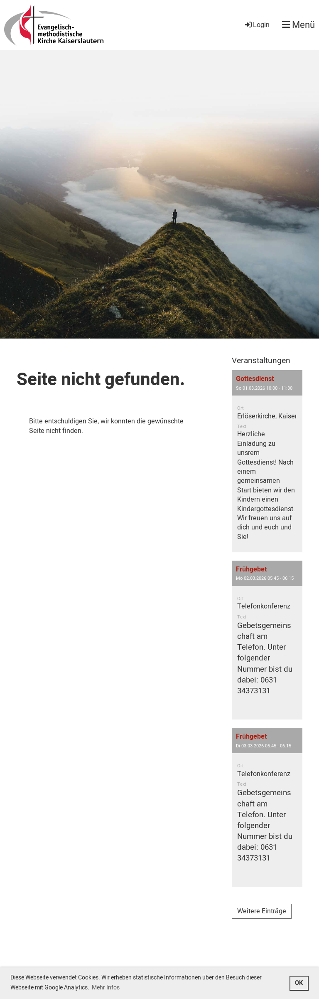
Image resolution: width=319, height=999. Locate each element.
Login (257, 25)
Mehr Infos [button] (106, 987)
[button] (267, 461)
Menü (298, 25)
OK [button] (299, 983)
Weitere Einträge (261, 911)
